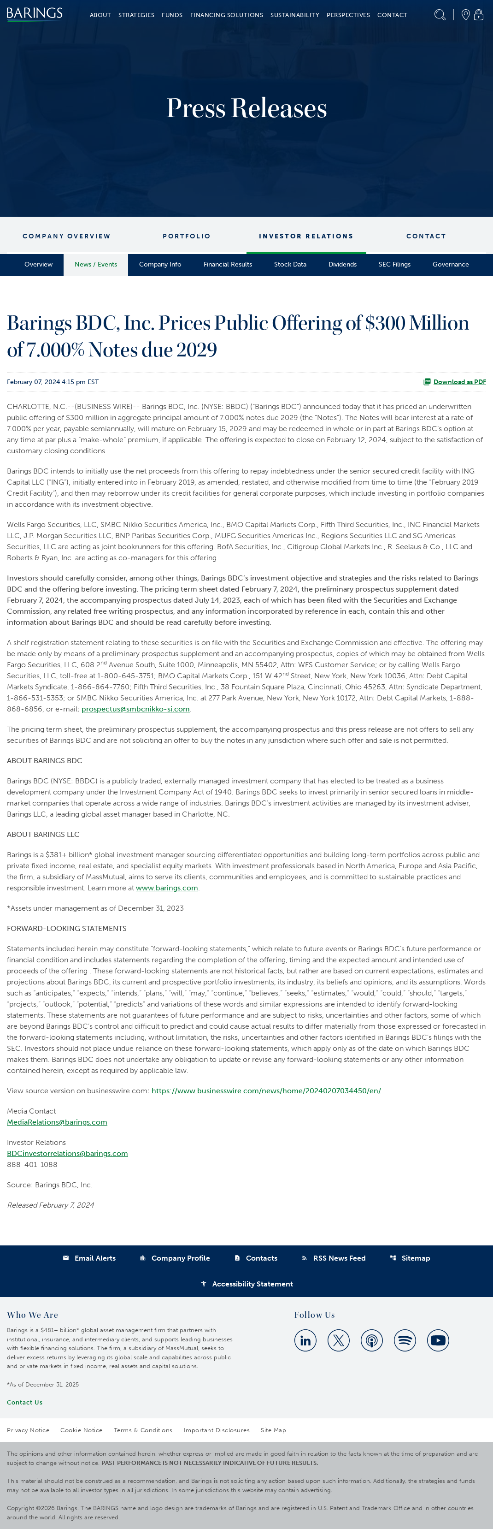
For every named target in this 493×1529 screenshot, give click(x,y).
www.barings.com (167, 887)
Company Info (160, 264)
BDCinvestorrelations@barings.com (67, 1153)
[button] (440, 15)
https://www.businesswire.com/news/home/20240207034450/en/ (266, 1090)
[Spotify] (405, 1340)
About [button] (101, 15)
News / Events (96, 264)
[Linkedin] (305, 1340)
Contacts (255, 1258)
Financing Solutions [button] (227, 15)
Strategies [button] (136, 15)
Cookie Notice (81, 1430)
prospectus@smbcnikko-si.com (136, 709)
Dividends (343, 264)
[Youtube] (438, 1340)
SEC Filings (395, 264)
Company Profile (175, 1258)
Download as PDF (454, 382)
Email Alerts (89, 1258)
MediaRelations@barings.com (57, 1122)
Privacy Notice (28, 1430)
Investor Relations (306, 236)
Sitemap (410, 1258)
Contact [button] (392, 15)
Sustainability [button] (294, 15)
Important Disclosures (217, 1430)
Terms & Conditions (143, 1430)
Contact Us (25, 1402)
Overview (38, 264)
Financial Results (228, 264)
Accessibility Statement (246, 1284)
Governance (451, 264)
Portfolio (187, 236)
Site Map (273, 1430)
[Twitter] (339, 1340)
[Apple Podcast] (372, 1340)
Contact (426, 236)
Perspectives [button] (348, 15)
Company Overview (67, 236)
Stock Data (290, 264)
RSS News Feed (333, 1258)
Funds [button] (172, 15)
